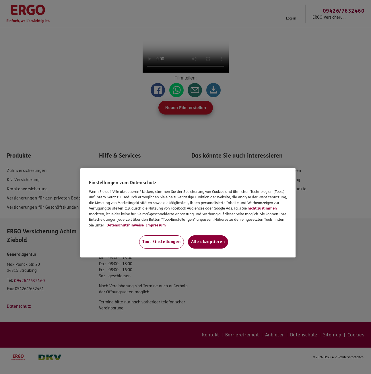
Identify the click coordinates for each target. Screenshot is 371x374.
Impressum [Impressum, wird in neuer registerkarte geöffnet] (155, 225)
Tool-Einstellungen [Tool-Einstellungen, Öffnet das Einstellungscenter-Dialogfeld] (161, 241)
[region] (188, 212)
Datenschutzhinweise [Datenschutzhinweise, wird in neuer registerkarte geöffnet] (125, 225)
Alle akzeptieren (208, 241)
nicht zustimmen (262, 208)
